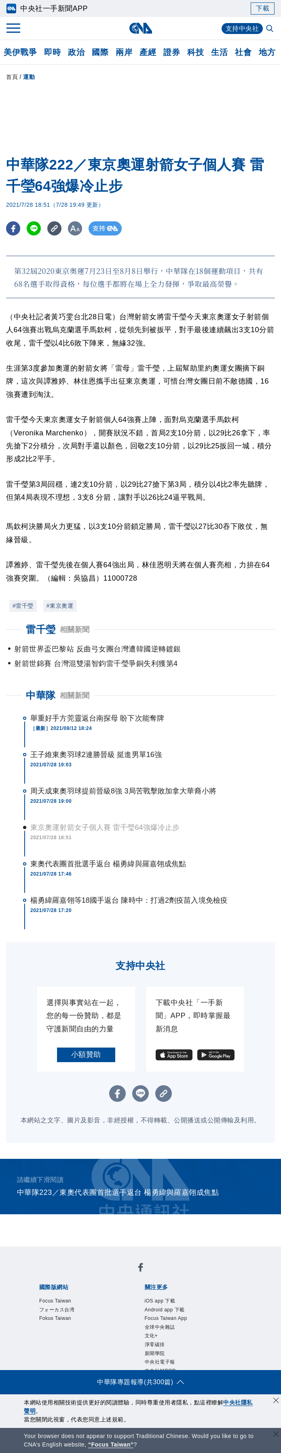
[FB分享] (13, 228)
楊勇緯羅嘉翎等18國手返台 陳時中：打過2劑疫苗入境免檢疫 (129, 900)
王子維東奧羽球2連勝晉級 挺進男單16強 (96, 755)
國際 (100, 52)
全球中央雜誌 (160, 1327)
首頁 (12, 77)
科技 (195, 52)
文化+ (151, 1335)
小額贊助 (86, 1054)
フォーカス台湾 (57, 1310)
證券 (171, 52)
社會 (243, 52)
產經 (147, 52)
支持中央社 (242, 28)
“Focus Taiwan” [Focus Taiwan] (111, 1444)
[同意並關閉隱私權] (276, 1401)
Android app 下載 (165, 1310)
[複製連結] (54, 228)
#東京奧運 (59, 605)
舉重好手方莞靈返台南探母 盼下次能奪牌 (97, 718)
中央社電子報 (160, 1362)
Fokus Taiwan (55, 1318)
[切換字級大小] (75, 228)
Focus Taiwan (55, 1301)
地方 (267, 52)
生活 (219, 52)
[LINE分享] (34, 228)
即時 (52, 52)
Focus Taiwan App (166, 1318)
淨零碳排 (155, 1344)
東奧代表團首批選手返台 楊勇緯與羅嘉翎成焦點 (108, 864)
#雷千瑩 (23, 605)
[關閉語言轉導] (276, 1435)
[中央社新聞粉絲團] (140, 1269)
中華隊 (41, 695)
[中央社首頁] (140, 28)
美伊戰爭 (20, 52)
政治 (76, 52)
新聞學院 (155, 1353)
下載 (262, 8)
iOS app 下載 (160, 1301)
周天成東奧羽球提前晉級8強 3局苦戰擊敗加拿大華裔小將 (123, 791)
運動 (29, 77)
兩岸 (124, 52)
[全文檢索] (270, 29)
